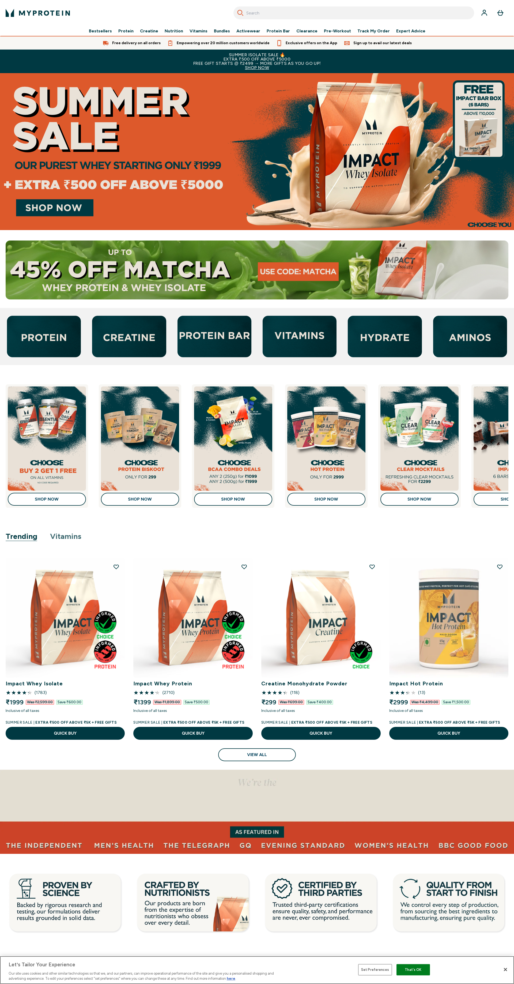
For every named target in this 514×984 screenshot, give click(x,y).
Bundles (222, 31)
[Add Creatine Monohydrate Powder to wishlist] (372, 566)
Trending (21, 536)
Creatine (149, 31)
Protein (126, 31)
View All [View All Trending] (257, 754)
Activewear (248, 31)
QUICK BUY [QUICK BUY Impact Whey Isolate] (65, 733)
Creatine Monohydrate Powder (304, 683)
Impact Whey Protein (162, 683)
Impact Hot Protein (416, 683)
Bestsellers (100, 31)
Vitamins (198, 31)
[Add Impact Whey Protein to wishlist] (244, 566)
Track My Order (373, 31)
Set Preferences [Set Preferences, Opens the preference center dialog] (375, 970)
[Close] (505, 969)
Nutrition (174, 31)
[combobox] (353, 12)
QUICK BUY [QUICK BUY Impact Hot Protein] (448, 733)
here (231, 979)
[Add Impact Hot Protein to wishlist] (499, 566)
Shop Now (47, 499)
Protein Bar (278, 31)
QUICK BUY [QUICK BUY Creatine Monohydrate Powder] (320, 733)
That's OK (413, 970)
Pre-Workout (337, 31)
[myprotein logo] (38, 13)
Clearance (307, 31)
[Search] (240, 12)
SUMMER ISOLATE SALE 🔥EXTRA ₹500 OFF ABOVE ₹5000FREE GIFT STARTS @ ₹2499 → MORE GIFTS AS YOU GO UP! (257, 61)
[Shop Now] (257, 151)
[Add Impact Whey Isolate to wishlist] (116, 566)
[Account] (484, 13)
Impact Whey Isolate (34, 683)
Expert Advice (410, 31)
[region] (257, 970)
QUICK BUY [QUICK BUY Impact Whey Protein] (193, 733)
